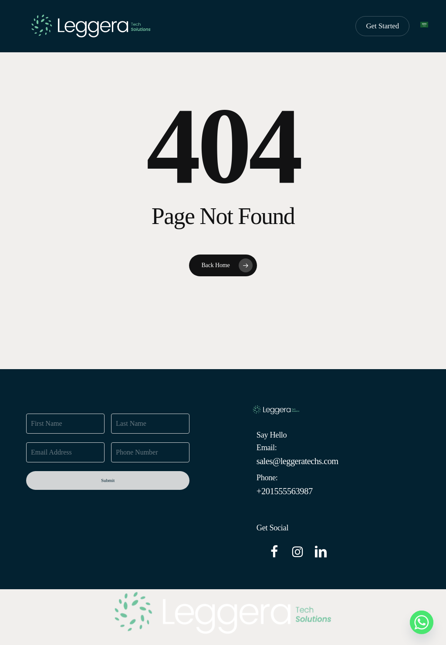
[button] (297, 461)
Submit (108, 480)
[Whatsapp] (421, 622)
